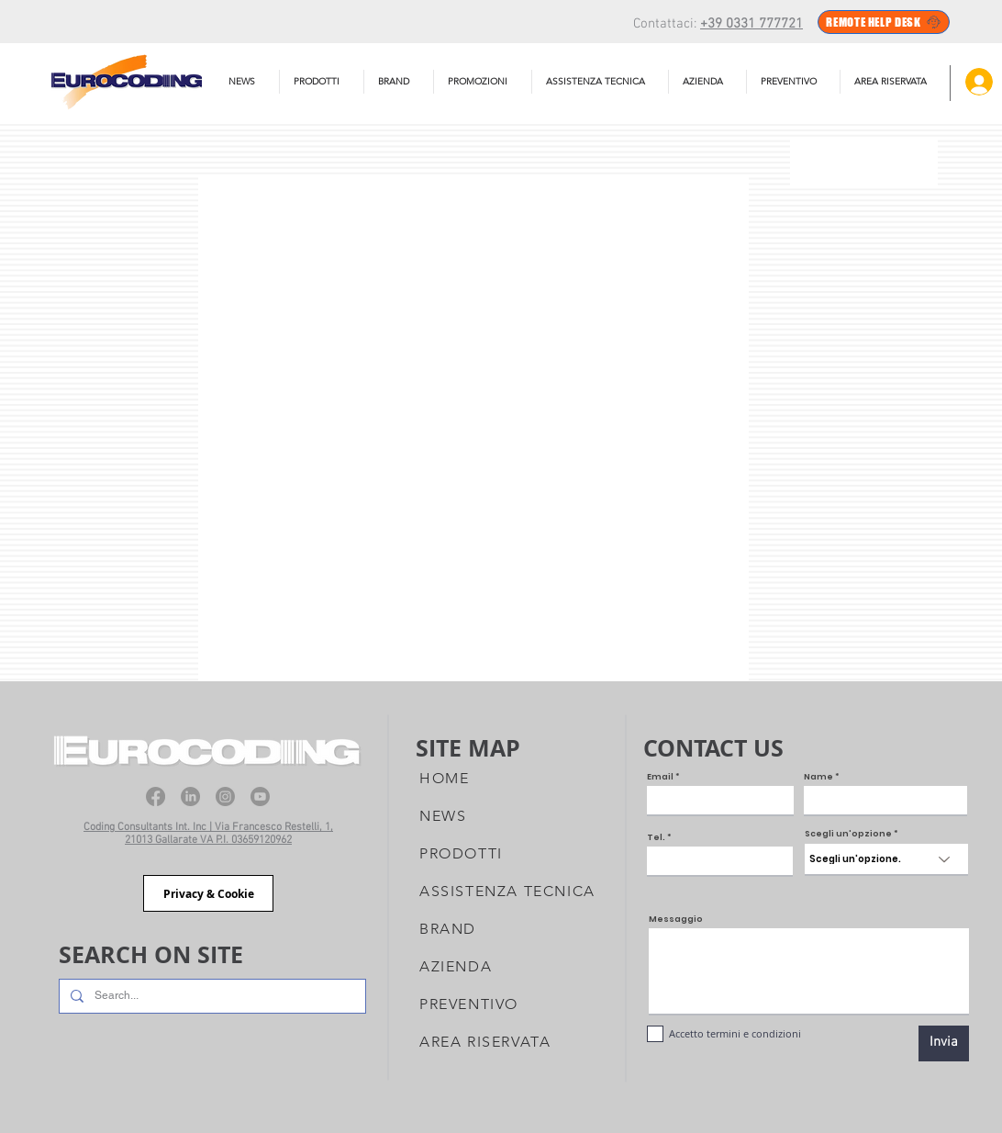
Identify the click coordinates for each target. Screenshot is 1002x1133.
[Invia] (943, 1043)
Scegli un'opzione (848, 834)
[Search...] (211, 996)
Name (818, 777)
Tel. (656, 838)
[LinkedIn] (190, 796)
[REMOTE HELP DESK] (884, 22)
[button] (600, 82)
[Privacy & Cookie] (208, 893)
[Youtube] (260, 796)
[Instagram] (225, 796)
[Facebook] (155, 796)
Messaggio (676, 919)
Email (660, 777)
